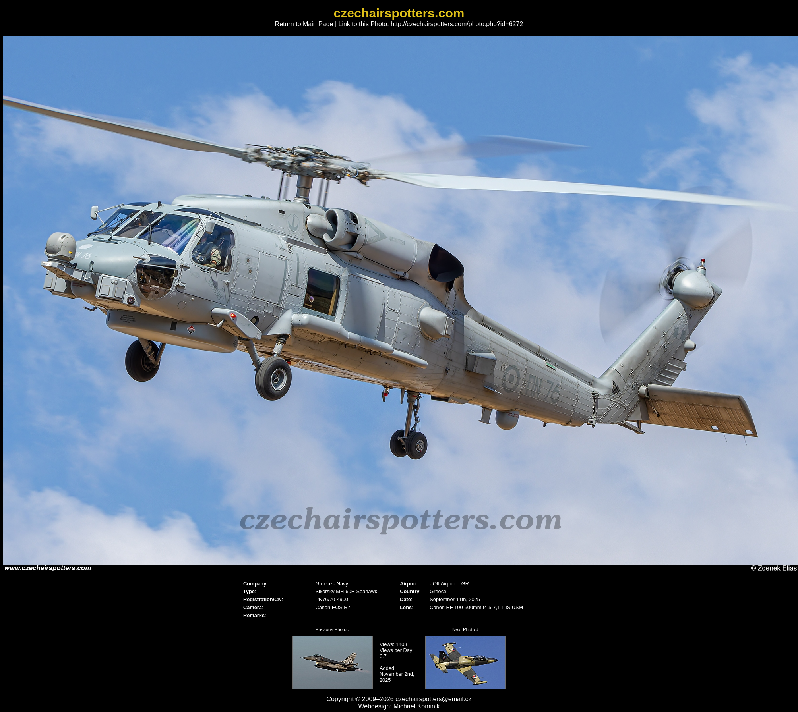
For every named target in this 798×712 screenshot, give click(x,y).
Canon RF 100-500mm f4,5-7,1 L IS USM (476, 607)
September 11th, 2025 (455, 599)
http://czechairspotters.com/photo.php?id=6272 (457, 24)
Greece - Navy (331, 584)
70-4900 (338, 599)
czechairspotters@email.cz (433, 699)
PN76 (321, 599)
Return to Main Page (304, 24)
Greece (438, 591)
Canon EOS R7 (332, 607)
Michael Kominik (416, 706)
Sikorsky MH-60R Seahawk (346, 591)
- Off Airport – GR (449, 584)
